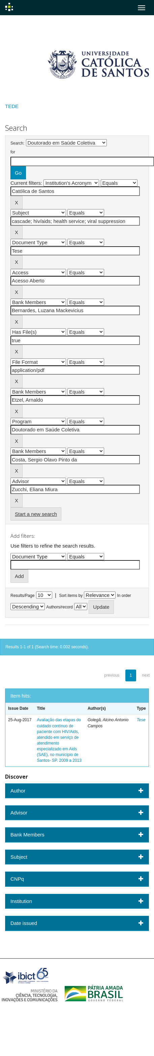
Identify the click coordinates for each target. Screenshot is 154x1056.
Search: (17, 143)
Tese (141, 720)
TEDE (12, 106)
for (12, 152)
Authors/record (59, 607)
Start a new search (36, 514)
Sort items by (71, 595)
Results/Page (22, 595)
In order (124, 595)
